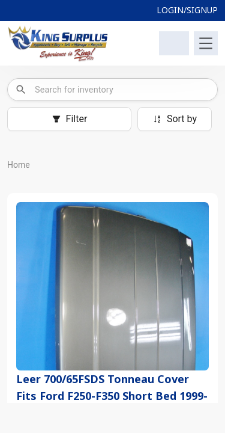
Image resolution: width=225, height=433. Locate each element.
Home (18, 165)
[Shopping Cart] (174, 43)
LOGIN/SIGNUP (187, 10)
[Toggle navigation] (206, 43)
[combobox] (122, 89)
